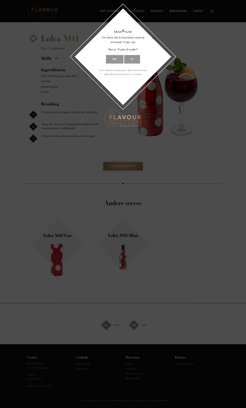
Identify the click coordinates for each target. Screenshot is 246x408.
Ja (132, 59)
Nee (115, 59)
